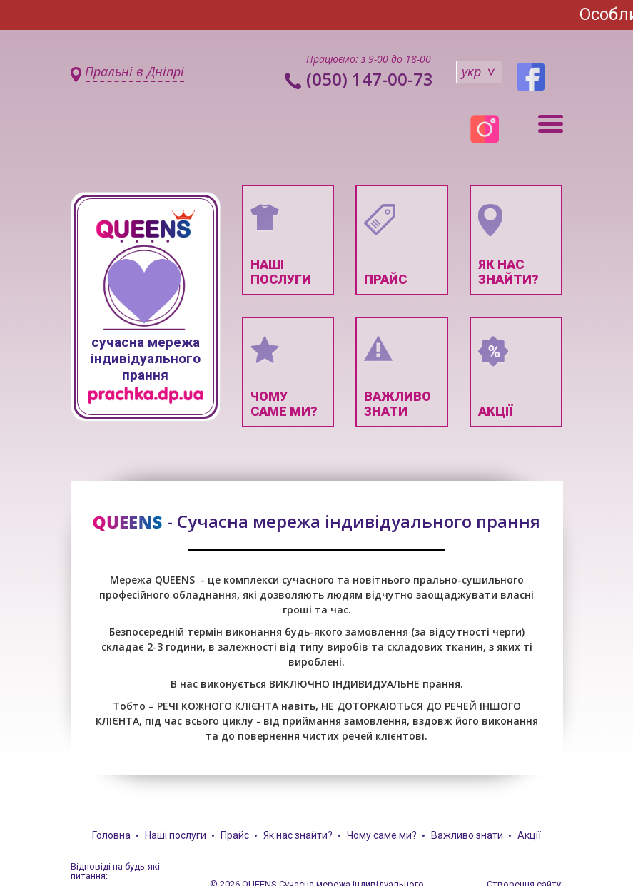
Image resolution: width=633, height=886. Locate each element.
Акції (529, 835)
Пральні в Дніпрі (134, 71)
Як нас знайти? (298, 835)
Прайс (235, 835)
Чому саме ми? (382, 835)
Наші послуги (175, 835)
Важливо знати (467, 835)
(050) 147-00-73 (369, 79)
